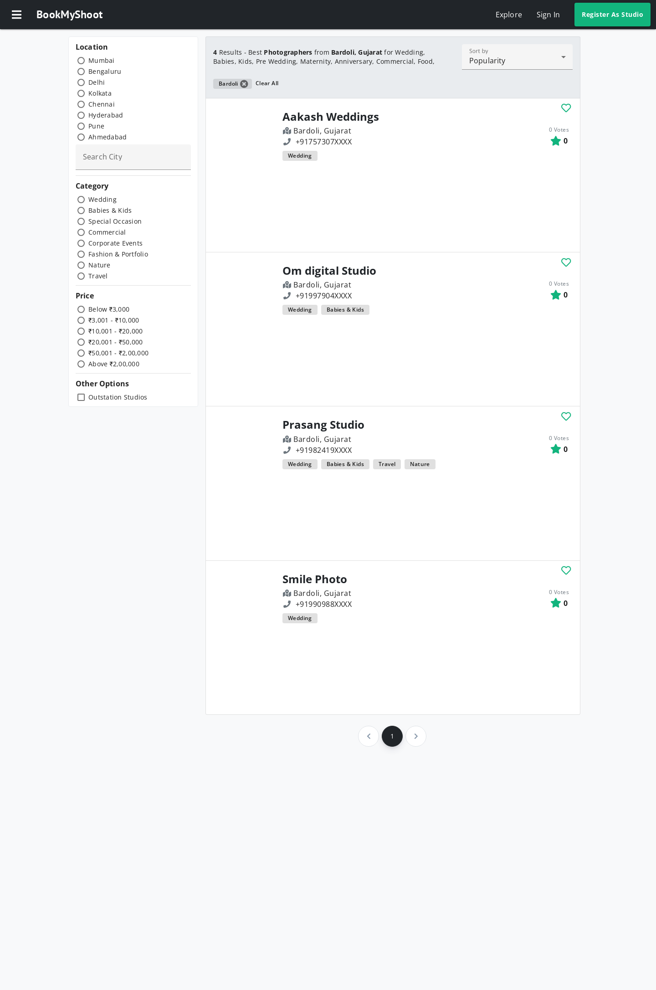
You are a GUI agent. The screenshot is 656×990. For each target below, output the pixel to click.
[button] (16, 15)
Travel (98, 276)
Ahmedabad (107, 137)
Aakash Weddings (330, 116)
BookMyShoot (69, 14)
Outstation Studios (118, 397)
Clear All (267, 83)
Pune (96, 126)
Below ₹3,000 (108, 309)
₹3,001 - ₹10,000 (113, 320)
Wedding (102, 199)
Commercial (107, 232)
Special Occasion (115, 221)
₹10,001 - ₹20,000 (115, 331)
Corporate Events (115, 243)
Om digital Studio (329, 270)
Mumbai (101, 60)
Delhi (96, 82)
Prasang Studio (323, 424)
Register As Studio (612, 14)
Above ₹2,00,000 (113, 363)
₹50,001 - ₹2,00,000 (118, 353)
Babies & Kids (110, 210)
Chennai (101, 104)
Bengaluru (104, 71)
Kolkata (100, 93)
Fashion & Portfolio (118, 254)
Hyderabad (105, 115)
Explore (509, 15)
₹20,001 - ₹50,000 (115, 342)
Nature (99, 265)
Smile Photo (314, 579)
